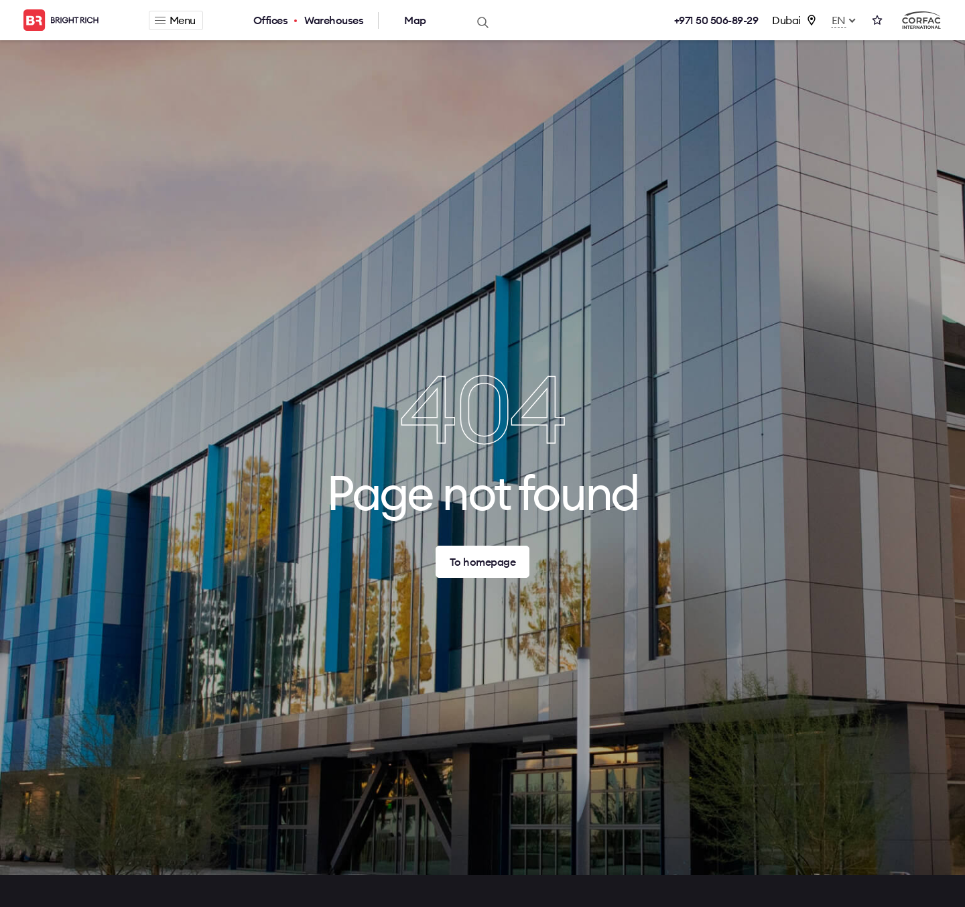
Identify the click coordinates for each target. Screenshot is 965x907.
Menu (175, 20)
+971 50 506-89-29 (716, 20)
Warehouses (333, 20)
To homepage (483, 561)
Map (415, 20)
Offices (270, 20)
